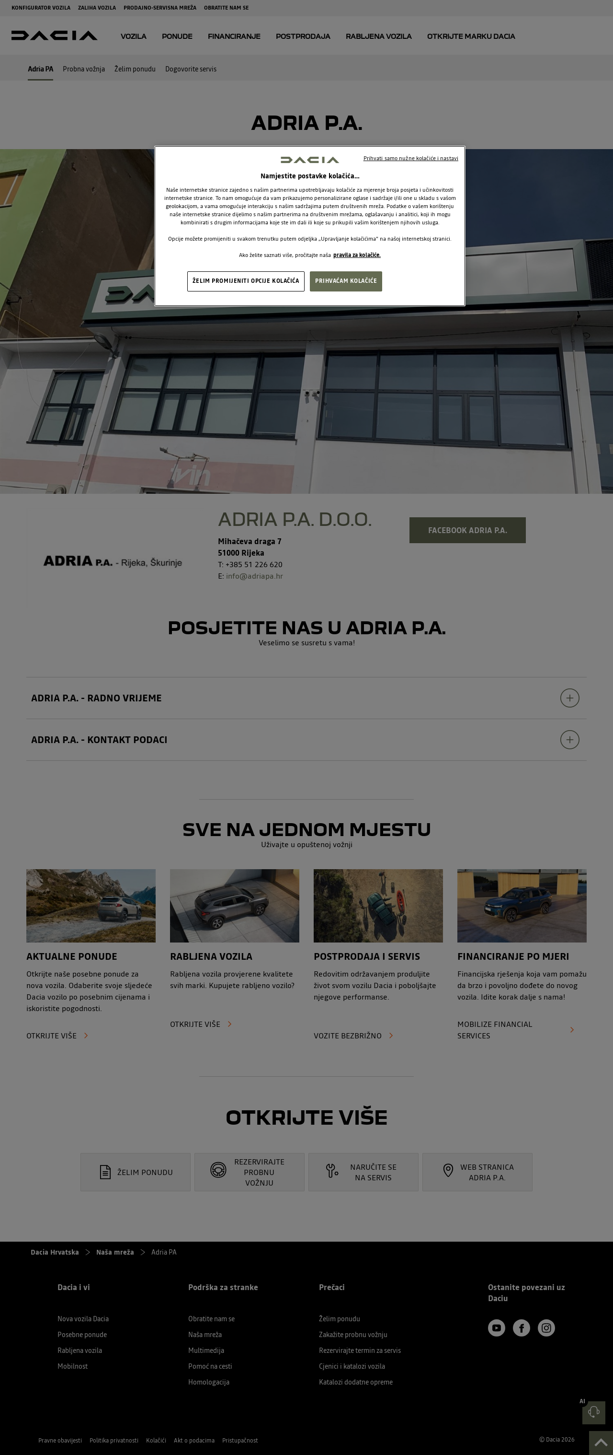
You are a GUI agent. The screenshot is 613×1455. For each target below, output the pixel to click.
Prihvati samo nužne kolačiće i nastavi (410, 158)
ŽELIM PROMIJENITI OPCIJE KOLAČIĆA (246, 281)
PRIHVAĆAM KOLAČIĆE (346, 281)
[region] (309, 226)
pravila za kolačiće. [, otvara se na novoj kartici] (357, 255)
